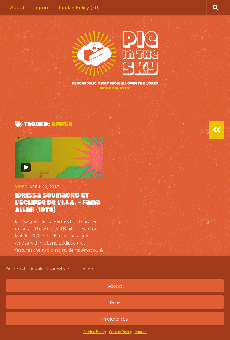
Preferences (115, 319)
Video (21, 186)
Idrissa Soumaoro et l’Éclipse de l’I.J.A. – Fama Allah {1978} (57, 202)
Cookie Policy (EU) (79, 7)
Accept (115, 286)
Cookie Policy (94, 331)
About (17, 7)
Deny (115, 302)
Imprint (141, 331)
